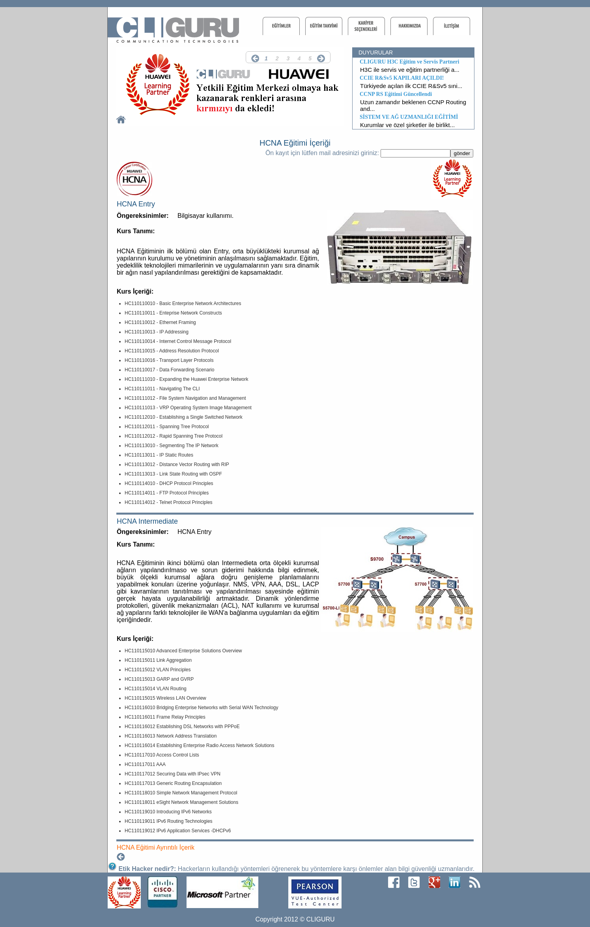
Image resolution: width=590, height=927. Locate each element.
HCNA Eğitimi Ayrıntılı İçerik (155, 847)
